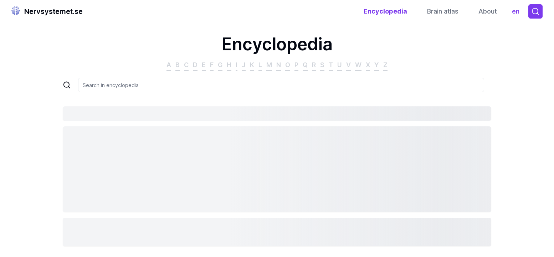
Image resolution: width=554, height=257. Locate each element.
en (517, 13)
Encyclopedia (385, 11)
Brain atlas (442, 11)
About (487, 11)
